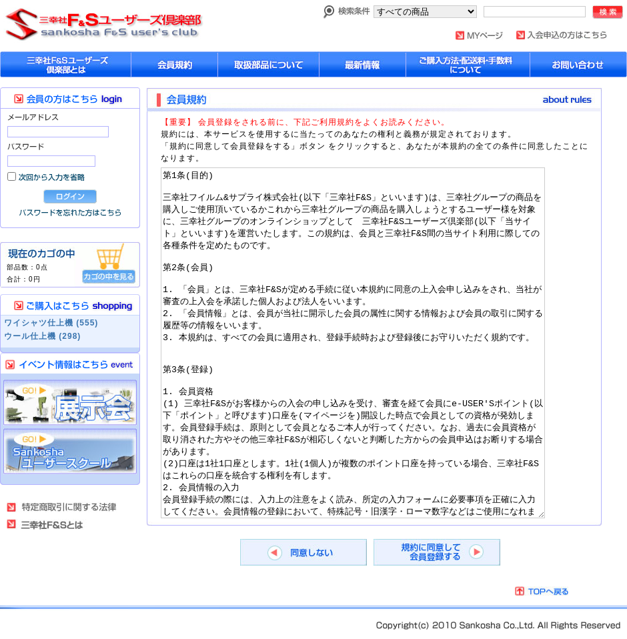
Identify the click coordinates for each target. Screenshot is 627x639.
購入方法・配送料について (468, 64)
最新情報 (363, 64)
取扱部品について (269, 64)
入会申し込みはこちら (561, 35)
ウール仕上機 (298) (42, 336)
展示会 (70, 403)
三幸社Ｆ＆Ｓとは (53, 524)
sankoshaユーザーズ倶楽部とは (65, 64)
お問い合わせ (578, 64)
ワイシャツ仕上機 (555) (51, 323)
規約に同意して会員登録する (437, 552)
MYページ (479, 35)
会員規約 (174, 64)
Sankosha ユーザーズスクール (70, 451)
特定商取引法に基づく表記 (62, 507)
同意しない (303, 552)
